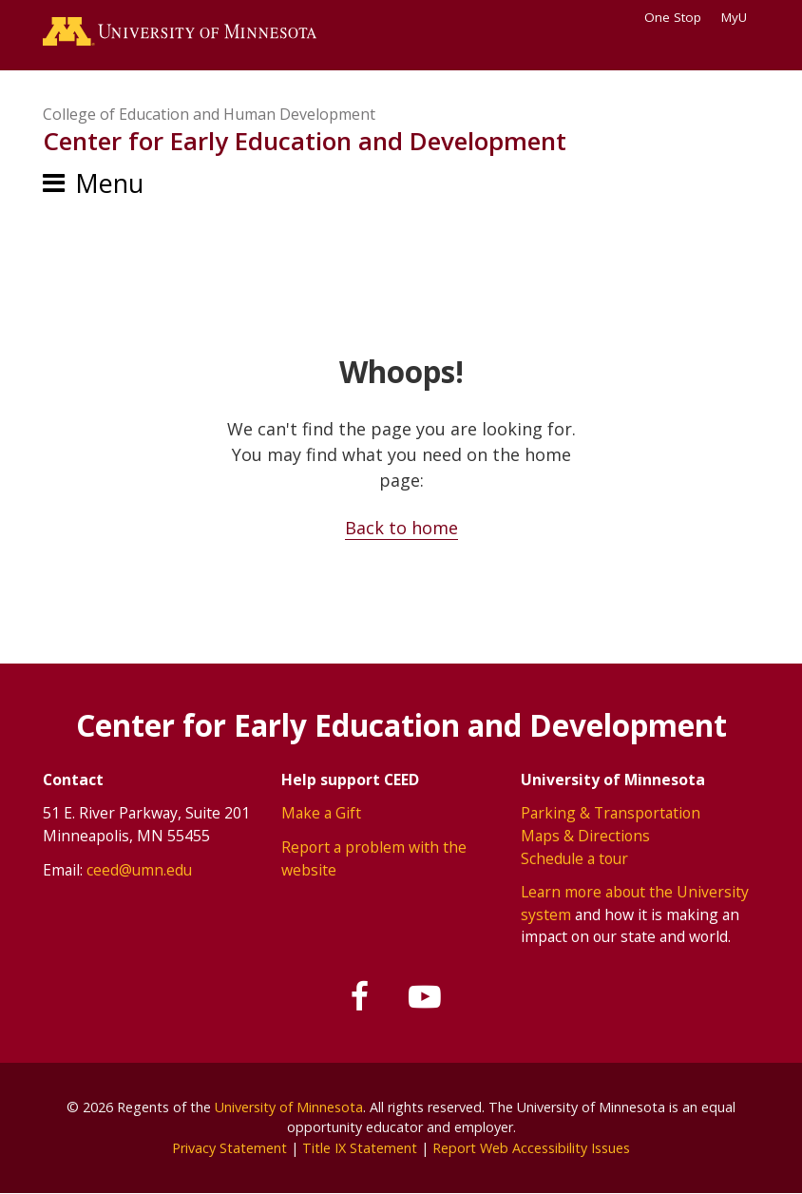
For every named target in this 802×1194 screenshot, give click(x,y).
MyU (740, 17)
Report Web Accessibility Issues (531, 1148)
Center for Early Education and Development (304, 141)
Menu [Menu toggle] (109, 183)
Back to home (401, 527)
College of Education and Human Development (209, 114)
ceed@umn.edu (139, 869)
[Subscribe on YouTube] (424, 997)
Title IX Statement (359, 1148)
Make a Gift (321, 812)
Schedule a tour (574, 858)
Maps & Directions (585, 835)
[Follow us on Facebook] (361, 997)
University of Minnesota (289, 1107)
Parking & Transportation (610, 812)
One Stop (672, 17)
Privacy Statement (229, 1148)
